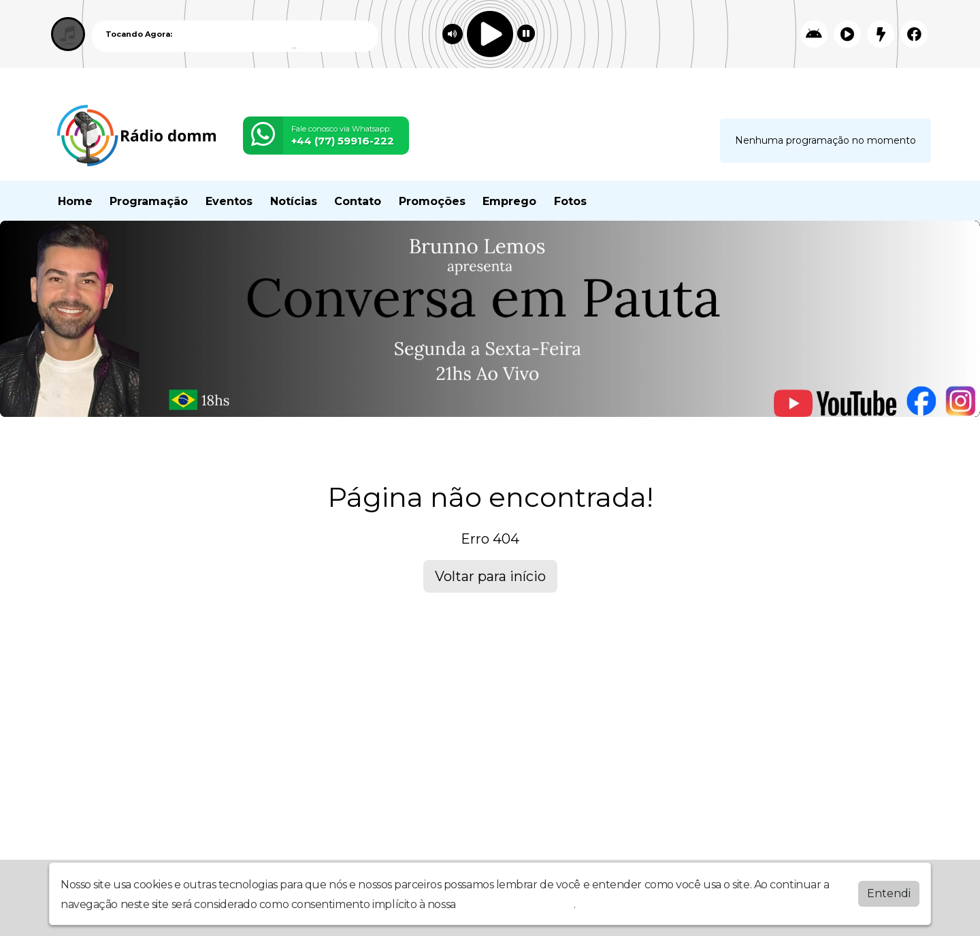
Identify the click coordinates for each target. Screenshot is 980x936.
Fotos (570, 201)
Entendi (889, 893)
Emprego (509, 201)
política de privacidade (516, 904)
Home (75, 201)
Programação (149, 201)
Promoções (432, 201)
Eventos (229, 201)
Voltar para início (490, 576)
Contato (357, 201)
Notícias (293, 201)
